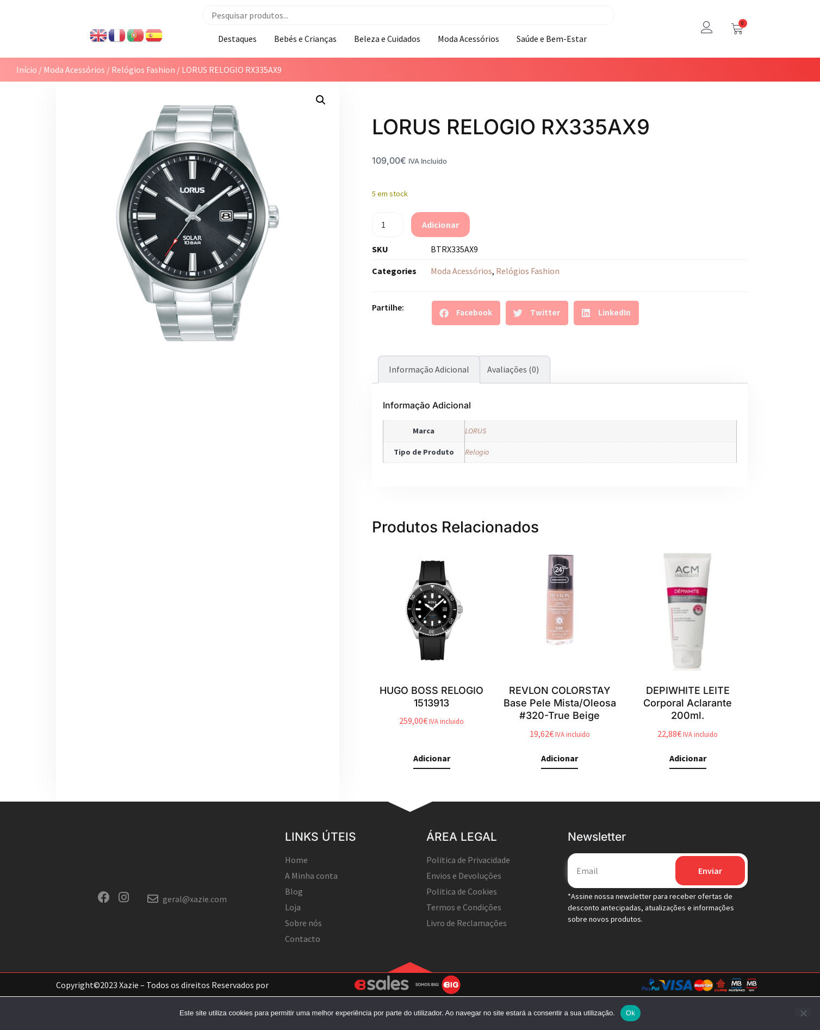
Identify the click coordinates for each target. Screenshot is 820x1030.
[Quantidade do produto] (387, 250)
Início (26, 95)
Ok (630, 1013)
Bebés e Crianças (305, 51)
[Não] (803, 1012)
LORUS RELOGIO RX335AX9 (511, 152)
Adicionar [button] (431, 785)
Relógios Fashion (143, 95)
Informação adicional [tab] (429, 395)
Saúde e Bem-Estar (552, 51)
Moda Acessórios (468, 51)
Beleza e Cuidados (387, 51)
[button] (321, 126)
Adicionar (440, 250)
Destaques (237, 51)
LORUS (475, 457)
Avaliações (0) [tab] (513, 395)
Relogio (477, 478)
